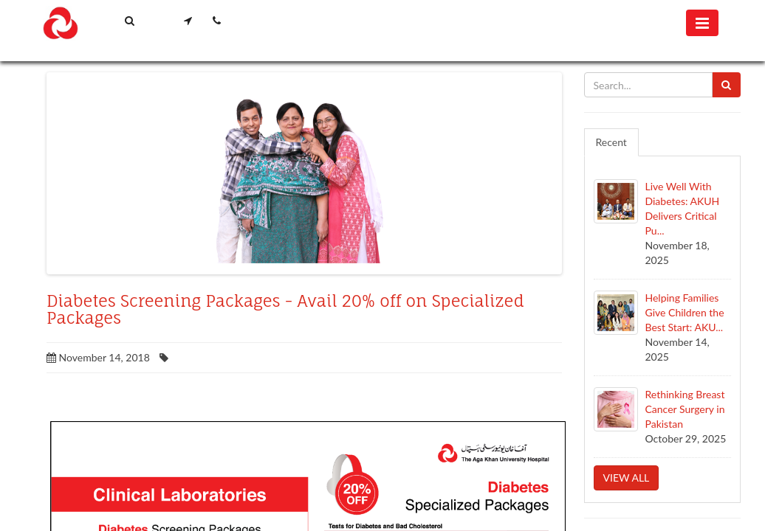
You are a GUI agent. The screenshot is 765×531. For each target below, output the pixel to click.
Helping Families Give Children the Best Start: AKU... (684, 312)
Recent (611, 142)
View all (626, 477)
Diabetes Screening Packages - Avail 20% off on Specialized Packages (285, 309)
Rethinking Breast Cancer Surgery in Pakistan (685, 409)
